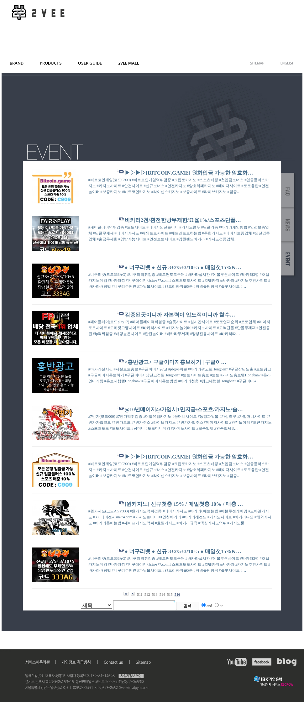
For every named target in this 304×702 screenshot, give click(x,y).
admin (5, 651)
